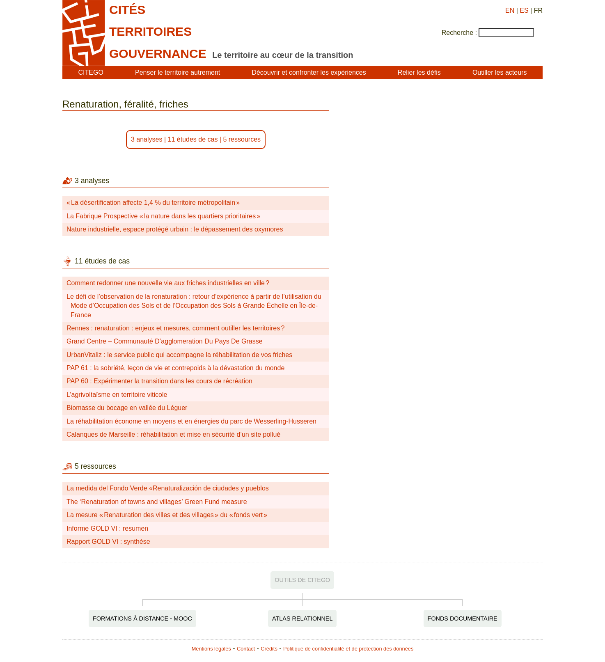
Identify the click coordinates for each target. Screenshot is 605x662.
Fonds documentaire (462, 618)
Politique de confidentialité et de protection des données (348, 649)
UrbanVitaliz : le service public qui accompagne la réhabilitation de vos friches (179, 354)
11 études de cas (193, 139)
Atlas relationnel (302, 618)
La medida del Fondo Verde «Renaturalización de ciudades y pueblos (167, 488)
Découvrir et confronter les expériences (309, 72)
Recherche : (459, 32)
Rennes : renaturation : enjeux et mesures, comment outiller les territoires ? (175, 328)
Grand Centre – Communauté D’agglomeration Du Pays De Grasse (164, 341)
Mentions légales (211, 649)
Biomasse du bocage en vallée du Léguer (126, 407)
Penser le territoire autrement (177, 72)
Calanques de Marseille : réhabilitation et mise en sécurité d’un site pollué (173, 434)
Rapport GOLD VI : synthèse (108, 541)
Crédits (269, 649)
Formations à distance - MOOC (142, 618)
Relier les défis (419, 72)
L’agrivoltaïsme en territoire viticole (116, 394)
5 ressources (242, 139)
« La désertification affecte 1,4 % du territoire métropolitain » (153, 202)
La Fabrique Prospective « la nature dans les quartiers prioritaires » (163, 216)
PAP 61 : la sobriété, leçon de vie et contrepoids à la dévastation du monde (175, 367)
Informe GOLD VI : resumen (107, 528)
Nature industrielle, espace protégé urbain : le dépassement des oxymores (174, 229)
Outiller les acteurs (499, 72)
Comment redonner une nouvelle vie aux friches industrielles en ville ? (167, 282)
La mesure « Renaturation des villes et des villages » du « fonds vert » (166, 514)
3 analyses (147, 139)
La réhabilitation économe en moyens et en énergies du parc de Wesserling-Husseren (191, 421)
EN (509, 10)
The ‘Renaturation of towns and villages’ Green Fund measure (156, 501)
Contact (246, 649)
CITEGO (90, 72)
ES (524, 10)
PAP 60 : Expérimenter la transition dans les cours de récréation (159, 381)
